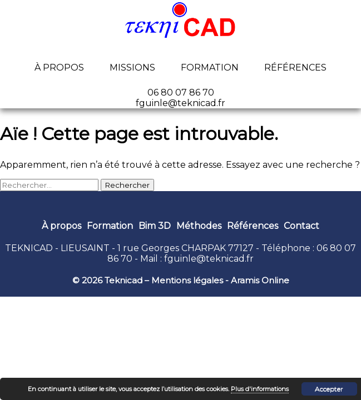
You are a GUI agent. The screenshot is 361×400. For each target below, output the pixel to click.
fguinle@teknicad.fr (209, 258)
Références (295, 67)
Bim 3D (155, 226)
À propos (59, 67)
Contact (301, 226)
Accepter (329, 388)
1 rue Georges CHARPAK (171, 248)
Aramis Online (260, 280)
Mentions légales (187, 280)
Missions (132, 67)
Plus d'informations (260, 389)
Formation (210, 67)
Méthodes (198, 226)
